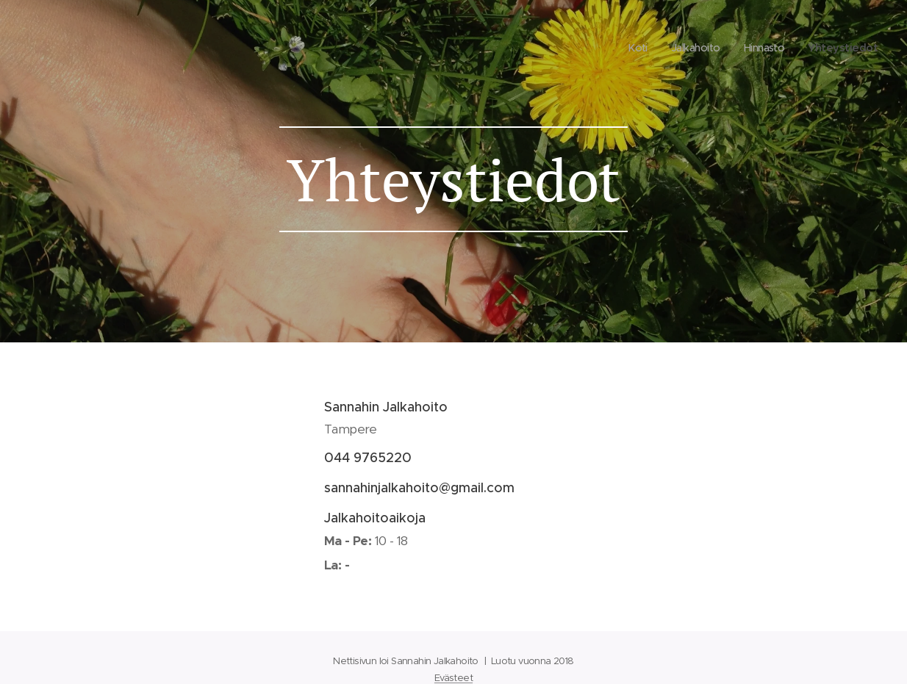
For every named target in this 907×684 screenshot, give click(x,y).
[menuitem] (629, 47)
